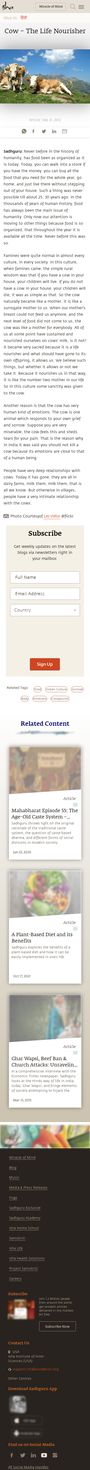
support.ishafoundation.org (35, 1369)
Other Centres (19, 1378)
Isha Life (16, 1248)
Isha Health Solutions (27, 1258)
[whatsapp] (24, 131)
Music (14, 1177)
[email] (64, 131)
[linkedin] (54, 131)
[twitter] (43, 131)
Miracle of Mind (22, 1157)
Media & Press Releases (28, 1187)
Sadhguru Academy (24, 1218)
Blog (12, 1167)
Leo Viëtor (52, 515)
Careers (15, 1279)
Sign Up (45, 664)
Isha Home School (24, 1228)
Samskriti (17, 1238)
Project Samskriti (23, 1268)
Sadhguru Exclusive (25, 1208)
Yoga (13, 1198)
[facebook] (33, 131)
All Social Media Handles (28, 1467)
